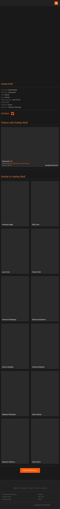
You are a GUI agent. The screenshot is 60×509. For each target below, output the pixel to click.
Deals (37, 488)
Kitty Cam (35, 225)
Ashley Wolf (9, 163)
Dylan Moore (36, 414)
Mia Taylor (16, 163)
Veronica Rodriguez (9, 320)
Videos (15, 488)
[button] (56, 3)
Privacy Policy (6, 497)
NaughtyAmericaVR (51, 165)
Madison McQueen (9, 414)
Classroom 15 (7, 161)
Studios (30, 488)
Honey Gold (36, 272)
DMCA (40, 499)
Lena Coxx (6, 272)
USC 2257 (41, 497)
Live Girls (44, 488)
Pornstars (23, 488)
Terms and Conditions (9, 494)
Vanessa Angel (7, 225)
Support (40, 494)
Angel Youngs (25, 163)
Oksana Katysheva (39, 320)
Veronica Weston (38, 367)
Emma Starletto (7, 367)
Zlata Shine (36, 462)
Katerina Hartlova (8, 462)
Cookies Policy (6, 499)
